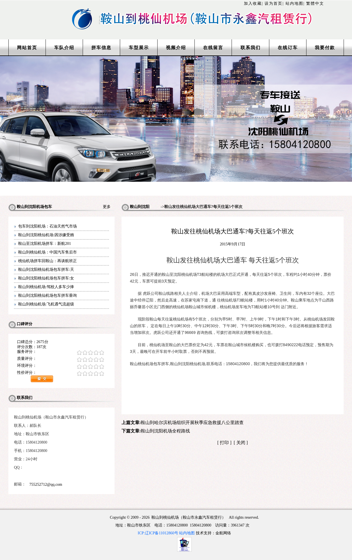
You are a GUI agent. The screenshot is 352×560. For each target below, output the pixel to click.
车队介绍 (64, 47)
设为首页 (273, 3)
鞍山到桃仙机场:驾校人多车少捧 (46, 287)
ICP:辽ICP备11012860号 (158, 533)
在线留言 (213, 47)
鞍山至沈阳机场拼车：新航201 (44, 243)
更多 (109, 207)
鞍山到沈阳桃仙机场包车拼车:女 (46, 278)
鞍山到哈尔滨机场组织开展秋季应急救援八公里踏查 (192, 422)
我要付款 (325, 47)
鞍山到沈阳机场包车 (135, 208)
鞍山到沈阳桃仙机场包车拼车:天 (46, 269)
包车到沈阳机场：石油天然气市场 (47, 226)
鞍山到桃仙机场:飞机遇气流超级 (46, 304)
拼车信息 (101, 47)
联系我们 (251, 47)
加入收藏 (253, 3)
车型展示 (139, 47)
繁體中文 (315, 3)
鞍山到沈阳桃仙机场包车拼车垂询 (47, 295)
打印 (224, 442)
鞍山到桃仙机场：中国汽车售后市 (47, 252)
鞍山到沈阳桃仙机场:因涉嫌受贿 (46, 235)
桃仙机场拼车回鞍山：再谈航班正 (47, 261)
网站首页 (27, 47)
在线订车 (288, 47)
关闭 (240, 442)
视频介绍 (176, 47)
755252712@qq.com (45, 484)
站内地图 (294, 3)
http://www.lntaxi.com (176, 12)
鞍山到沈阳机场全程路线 (165, 431)
